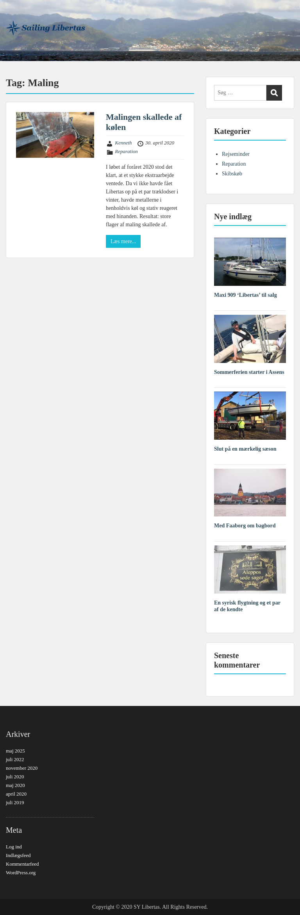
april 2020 (16, 794)
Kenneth (123, 143)
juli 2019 (15, 802)
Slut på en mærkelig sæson (245, 449)
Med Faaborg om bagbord (245, 526)
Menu (14, 13)
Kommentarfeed (22, 864)
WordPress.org (21, 872)
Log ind (14, 847)
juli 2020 (15, 777)
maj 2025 (15, 751)
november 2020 (22, 768)
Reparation (126, 151)
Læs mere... (123, 241)
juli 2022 (15, 759)
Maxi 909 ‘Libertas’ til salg (245, 295)
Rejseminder (236, 154)
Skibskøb (232, 174)
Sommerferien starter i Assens (249, 372)
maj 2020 (15, 785)
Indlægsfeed (18, 855)
